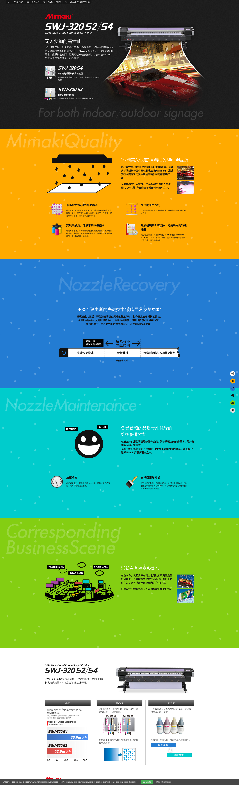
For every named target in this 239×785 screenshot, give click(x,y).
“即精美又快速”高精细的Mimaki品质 (232, 381)
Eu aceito (147, 782)
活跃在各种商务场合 (232, 402)
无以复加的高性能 (232, 373)
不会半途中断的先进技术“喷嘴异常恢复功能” (232, 388)
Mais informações (163, 782)
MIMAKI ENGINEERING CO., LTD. (59, 16)
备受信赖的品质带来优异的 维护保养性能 (232, 395)
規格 (232, 410)
